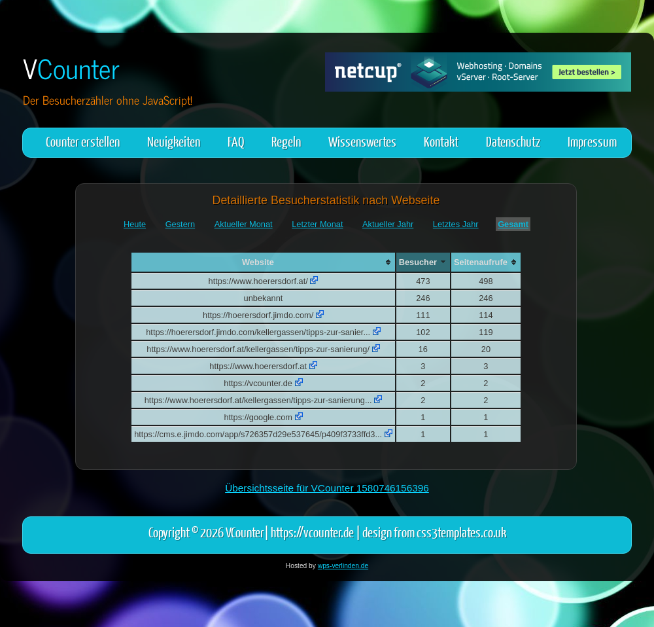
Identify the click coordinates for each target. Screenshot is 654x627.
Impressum (592, 141)
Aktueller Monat (244, 224)
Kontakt (441, 141)
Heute (135, 224)
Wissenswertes (362, 141)
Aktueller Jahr (387, 224)
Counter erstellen (83, 141)
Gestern (180, 224)
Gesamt (513, 224)
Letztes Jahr (456, 224)
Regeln (286, 141)
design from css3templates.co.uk (434, 532)
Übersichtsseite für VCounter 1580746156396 (327, 487)
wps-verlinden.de (343, 565)
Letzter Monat (317, 224)
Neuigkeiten (173, 141)
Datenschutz (513, 141)
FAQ (236, 141)
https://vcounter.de (312, 532)
